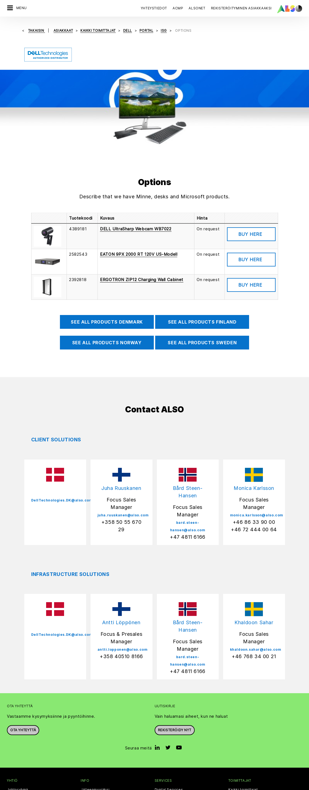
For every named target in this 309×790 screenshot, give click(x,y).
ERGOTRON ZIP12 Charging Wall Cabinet (141, 199)
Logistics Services (171, 739)
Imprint (150, 785)
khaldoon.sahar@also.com (255, 569)
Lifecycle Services (171, 768)
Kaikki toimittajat (243, 710)
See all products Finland (202, 242)
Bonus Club (91, 729)
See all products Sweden (202, 262)
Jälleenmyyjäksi (95, 710)
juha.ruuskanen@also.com (123, 435)
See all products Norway (107, 262)
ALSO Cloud (91, 719)
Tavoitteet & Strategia (26, 758)
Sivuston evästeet (100, 785)
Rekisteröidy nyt (175, 650)
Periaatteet (17, 719)
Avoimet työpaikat (23, 768)
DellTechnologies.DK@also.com (62, 420)
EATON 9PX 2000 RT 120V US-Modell (138, 174)
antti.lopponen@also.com (122, 569)
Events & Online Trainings (103, 739)
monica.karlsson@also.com (256, 435)
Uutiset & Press (21, 739)
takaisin (36, 30)
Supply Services (169, 758)
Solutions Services (171, 748)
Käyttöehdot (171, 785)
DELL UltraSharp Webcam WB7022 (135, 148)
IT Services (165, 729)
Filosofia (14, 748)
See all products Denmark (106, 242)
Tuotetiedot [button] (251, 154)
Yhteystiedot (154, 8)
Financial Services (171, 719)
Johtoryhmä (17, 710)
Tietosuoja (130, 785)
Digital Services (169, 710)
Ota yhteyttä (23, 650)
